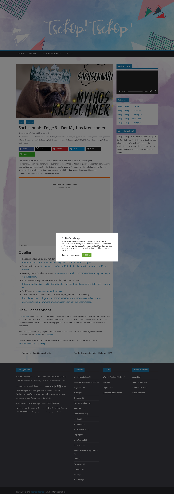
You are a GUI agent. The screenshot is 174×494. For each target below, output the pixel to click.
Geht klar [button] (86, 255)
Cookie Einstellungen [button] (71, 255)
